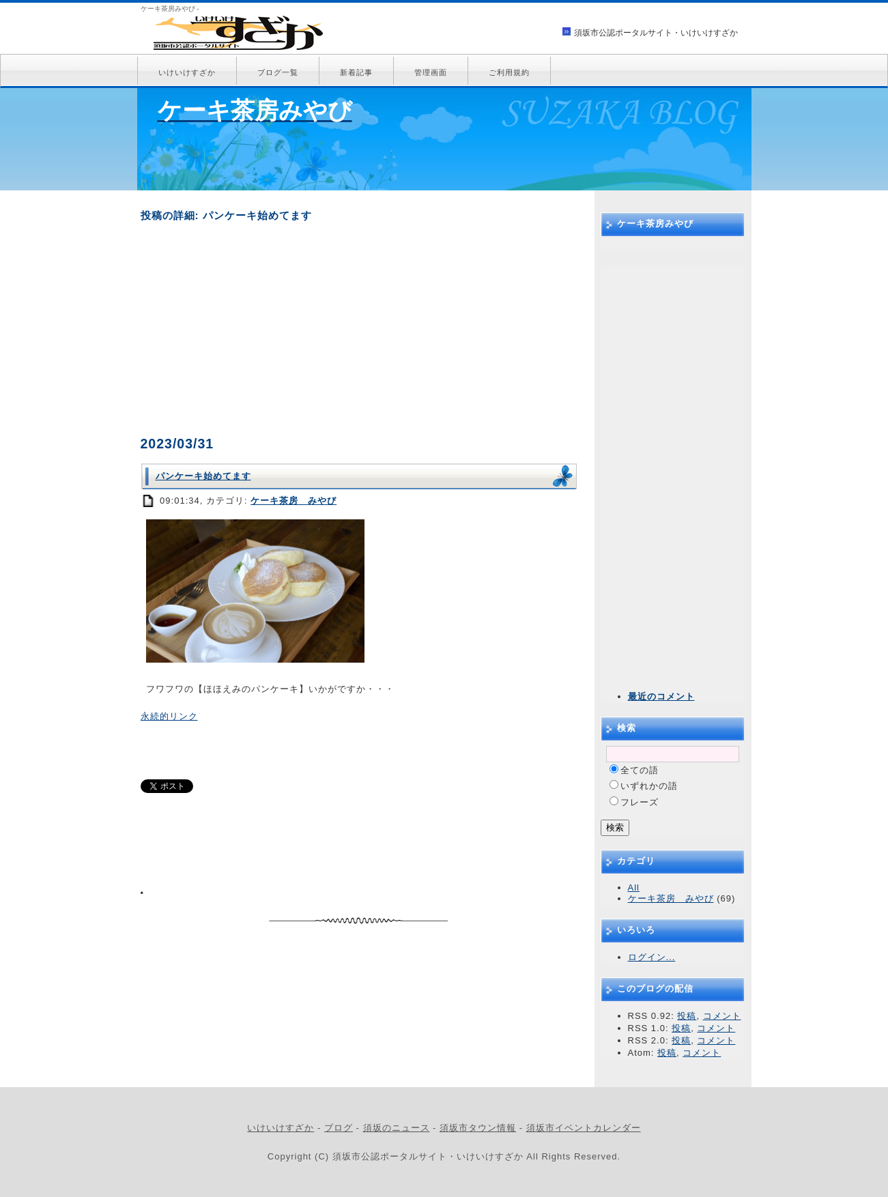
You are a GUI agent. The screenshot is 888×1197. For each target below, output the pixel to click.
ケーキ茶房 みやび (293, 500)
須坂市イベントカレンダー (583, 1128)
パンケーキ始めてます (203, 476)
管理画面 (430, 72)
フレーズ (639, 802)
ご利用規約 (509, 72)
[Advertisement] (359, 328)
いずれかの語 (649, 786)
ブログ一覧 (277, 72)
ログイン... (652, 957)
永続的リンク (169, 716)
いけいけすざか (187, 72)
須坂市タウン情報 (478, 1128)
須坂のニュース (396, 1128)
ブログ (338, 1128)
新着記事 (356, 72)
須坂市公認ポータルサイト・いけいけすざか (656, 33)
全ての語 (639, 770)
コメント (722, 1016)
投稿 (686, 1016)
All (634, 887)
